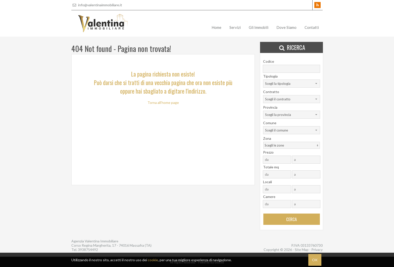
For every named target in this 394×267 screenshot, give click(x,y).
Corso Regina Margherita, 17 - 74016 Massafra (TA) (111, 245)
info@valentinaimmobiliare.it (96, 5)
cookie (153, 260)
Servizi (235, 27)
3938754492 (88, 249)
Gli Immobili (258, 27)
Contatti (312, 27)
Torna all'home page (163, 102)
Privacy (317, 249)
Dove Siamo (286, 27)
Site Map (302, 249)
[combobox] (291, 84)
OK (315, 260)
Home (216, 27)
